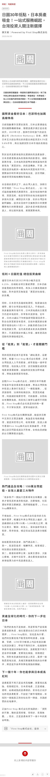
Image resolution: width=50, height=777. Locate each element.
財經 (4, 4)
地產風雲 (11, 4)
